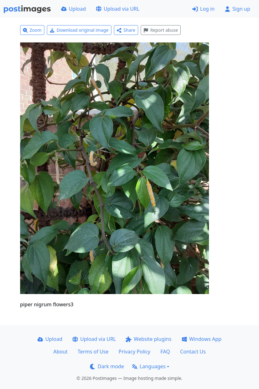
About (60, 351)
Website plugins (148, 339)
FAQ (165, 351)
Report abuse (161, 30)
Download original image (79, 30)
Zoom (32, 30)
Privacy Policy (134, 351)
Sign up (237, 8)
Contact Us (193, 351)
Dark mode (107, 366)
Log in (203, 8)
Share (126, 30)
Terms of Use (93, 351)
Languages (149, 366)
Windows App (202, 339)
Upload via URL (117, 8)
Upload (73, 8)
